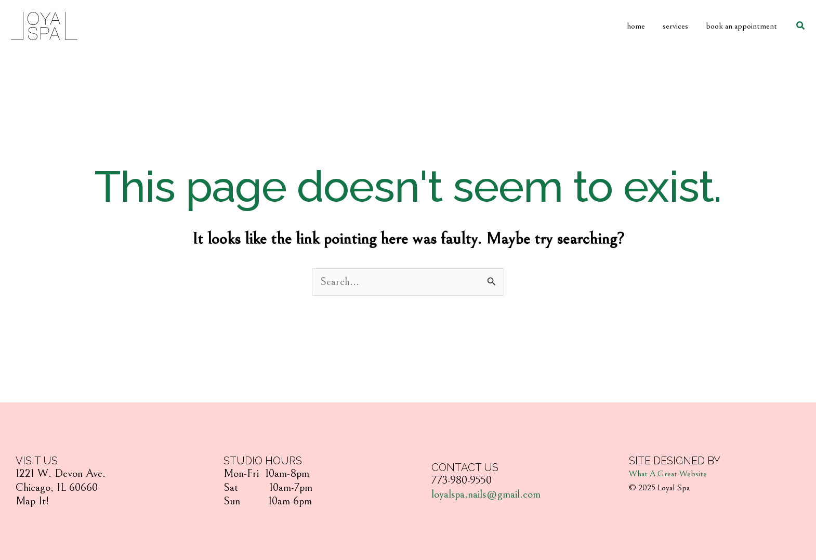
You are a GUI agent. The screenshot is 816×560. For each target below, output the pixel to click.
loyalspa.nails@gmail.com (486, 494)
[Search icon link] (801, 26)
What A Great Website (668, 473)
